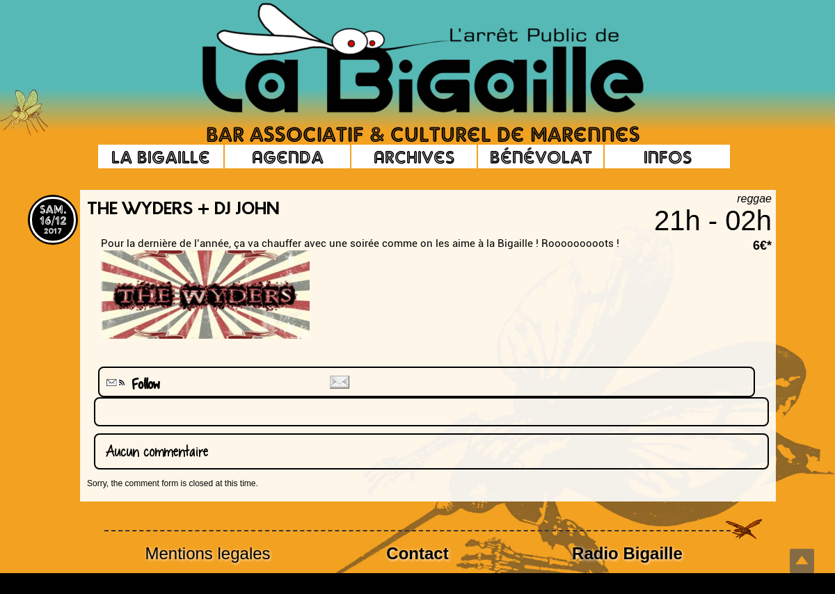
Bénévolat (541, 156)
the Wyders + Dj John (183, 210)
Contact (417, 553)
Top (802, 561)
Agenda (288, 156)
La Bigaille (160, 156)
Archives (414, 156)
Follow (131, 384)
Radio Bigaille (627, 553)
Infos (668, 156)
